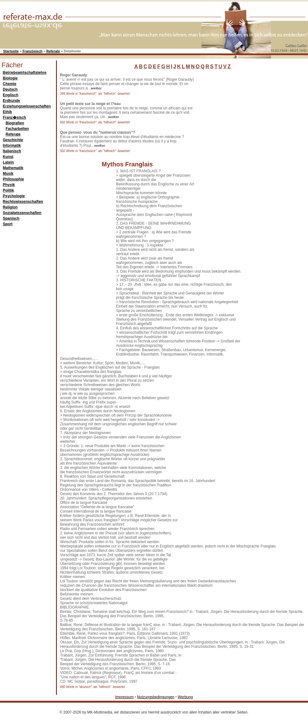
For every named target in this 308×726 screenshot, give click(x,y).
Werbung (185, 697)
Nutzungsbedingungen (155, 697)
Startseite (11, 51)
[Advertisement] (228, 166)
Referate (53, 51)
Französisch (32, 51)
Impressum (124, 697)
